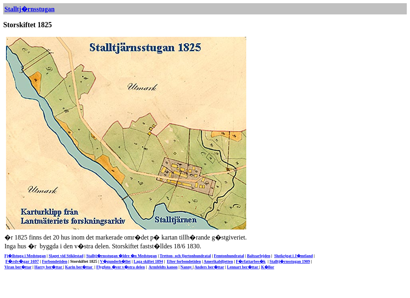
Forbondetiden (54, 261)
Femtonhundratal (229, 256)
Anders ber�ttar (209, 267)
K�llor (267, 267)
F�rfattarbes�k (250, 261)
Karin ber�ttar (79, 267)
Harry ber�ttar (48, 267)
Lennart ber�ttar (243, 267)
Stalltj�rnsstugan (29, 9)
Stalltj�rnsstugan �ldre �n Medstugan (121, 256)
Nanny (187, 267)
